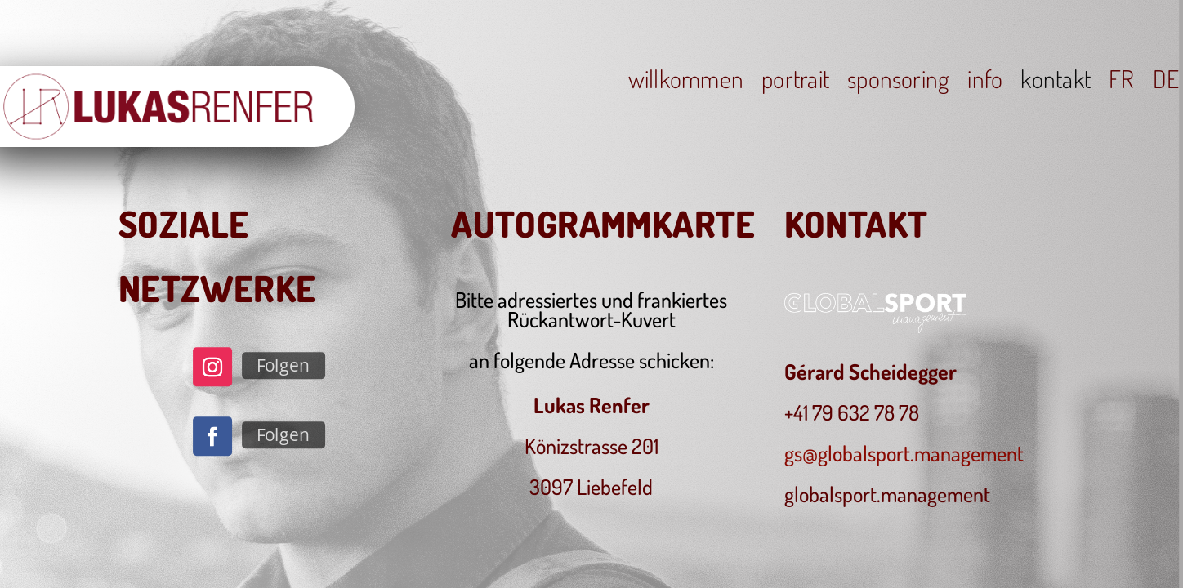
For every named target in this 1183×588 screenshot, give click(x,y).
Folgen (283, 365)
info (984, 82)
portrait (795, 82)
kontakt (1055, 82)
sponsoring (898, 82)
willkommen (685, 82)
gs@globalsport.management (904, 452)
